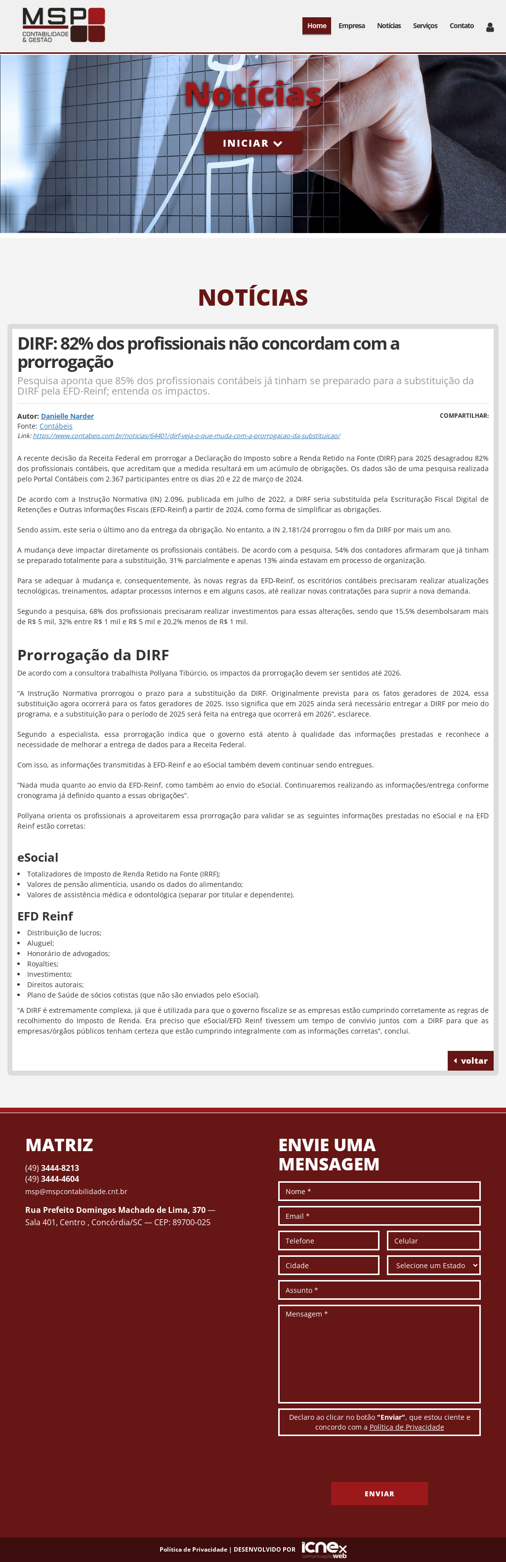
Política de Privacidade (407, 1427)
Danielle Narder (67, 416)
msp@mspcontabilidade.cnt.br (76, 1191)
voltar (471, 1060)
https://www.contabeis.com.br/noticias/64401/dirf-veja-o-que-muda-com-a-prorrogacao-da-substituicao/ (186, 435)
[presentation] (353, 1462)
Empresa (351, 25)
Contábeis (56, 426)
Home (316, 25)
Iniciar (253, 143)
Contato (462, 25)
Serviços (425, 25)
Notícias (389, 25)
